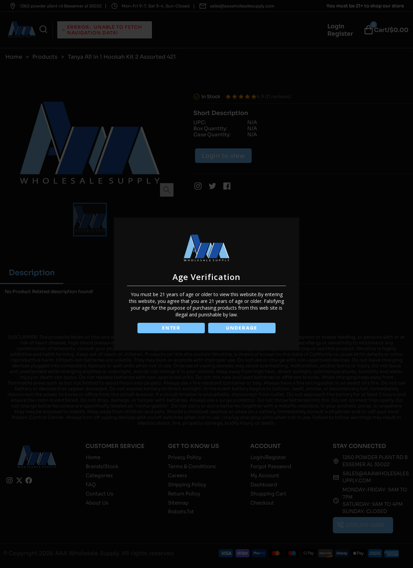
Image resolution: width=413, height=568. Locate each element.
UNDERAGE (242, 328)
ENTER (170, 328)
